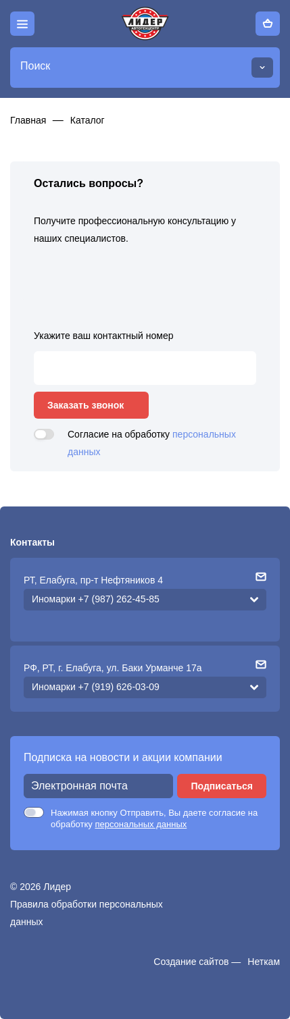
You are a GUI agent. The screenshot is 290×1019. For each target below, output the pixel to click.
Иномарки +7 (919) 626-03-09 (96, 686)
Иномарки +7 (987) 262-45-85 (96, 599)
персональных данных (141, 824)
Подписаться (222, 786)
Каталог (87, 120)
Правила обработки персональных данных (86, 913)
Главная (28, 120)
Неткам (263, 961)
